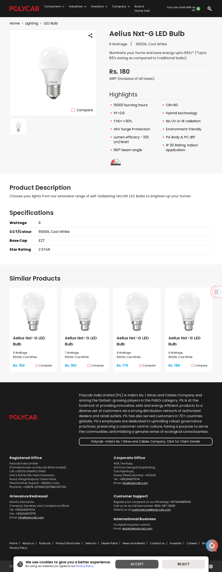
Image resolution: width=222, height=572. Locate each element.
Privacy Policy (18, 548)
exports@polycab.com (137, 528)
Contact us (157, 543)
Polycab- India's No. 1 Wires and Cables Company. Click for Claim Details (145, 441)
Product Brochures (68, 543)
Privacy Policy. (85, 566)
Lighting (31, 23)
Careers (192, 543)
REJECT (183, 564)
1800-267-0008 (164, 506)
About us (28, 543)
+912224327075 (25, 513)
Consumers (52, 6)
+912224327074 (129, 479)
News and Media (134, 543)
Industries (76, 6)
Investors (97, 6)
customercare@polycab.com (151, 510)
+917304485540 (180, 502)
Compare (85, 110)
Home (15, 23)
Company (119, 6)
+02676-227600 (33, 487)
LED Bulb (51, 23)
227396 (50, 487)
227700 (61, 487)
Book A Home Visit (142, 8)
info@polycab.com (135, 483)
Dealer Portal (109, 543)
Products (45, 543)
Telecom (90, 543)
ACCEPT (137, 564)
